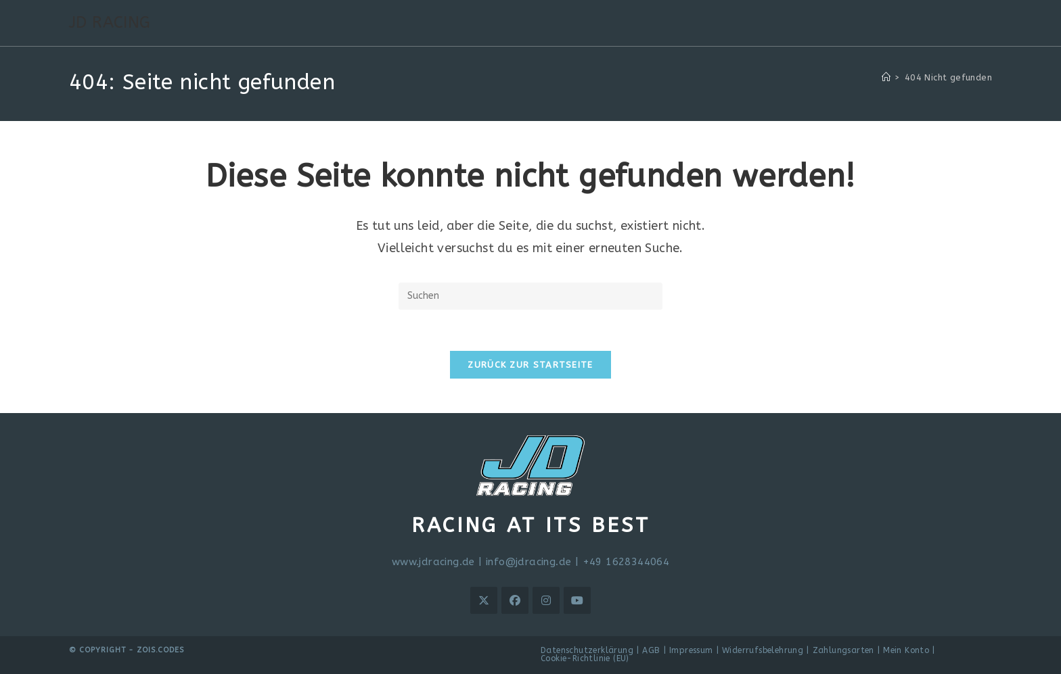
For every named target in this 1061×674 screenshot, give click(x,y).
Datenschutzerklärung (587, 650)
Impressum (691, 650)
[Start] (886, 77)
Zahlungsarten (843, 650)
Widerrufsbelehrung (762, 650)
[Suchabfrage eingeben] (530, 296)
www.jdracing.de (433, 562)
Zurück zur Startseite (530, 365)
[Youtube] (577, 600)
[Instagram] (546, 600)
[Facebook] (514, 600)
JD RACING (110, 22)
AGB (651, 650)
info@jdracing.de (528, 562)
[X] (483, 600)
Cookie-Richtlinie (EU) (585, 658)
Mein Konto (906, 650)
